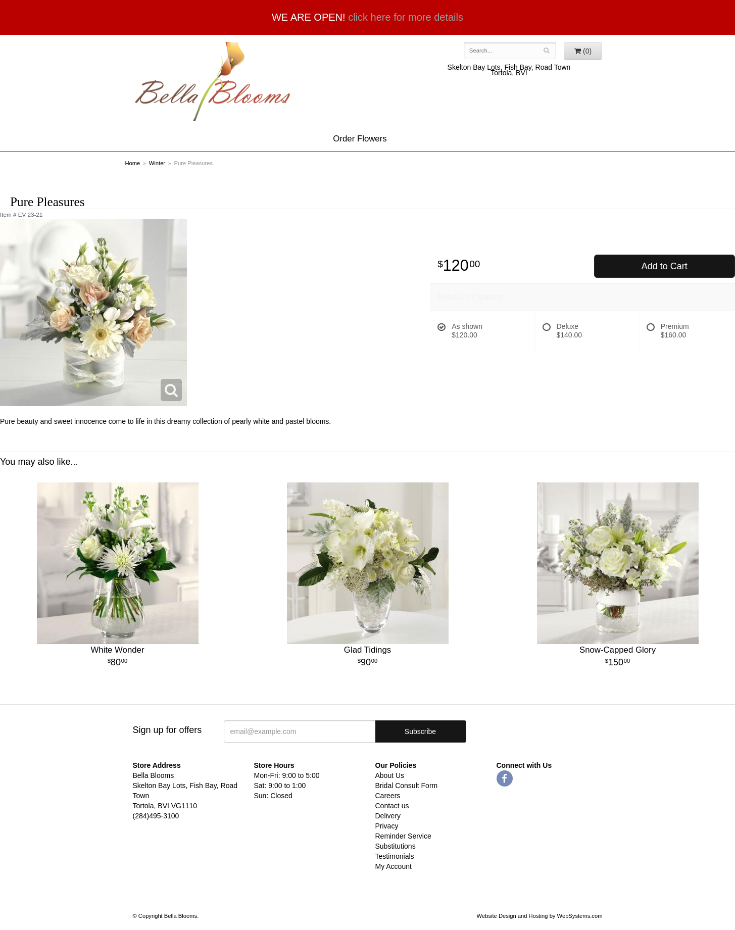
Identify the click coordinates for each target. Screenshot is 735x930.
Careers (388, 796)
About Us (390, 775)
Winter (157, 163)
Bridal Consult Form (406, 785)
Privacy (387, 826)
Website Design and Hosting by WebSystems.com (540, 916)
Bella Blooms (211, 81)
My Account (393, 866)
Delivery (388, 816)
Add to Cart (665, 266)
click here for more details (405, 17)
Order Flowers (359, 138)
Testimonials (394, 856)
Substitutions (395, 846)
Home (132, 163)
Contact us (392, 806)
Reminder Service (403, 836)
